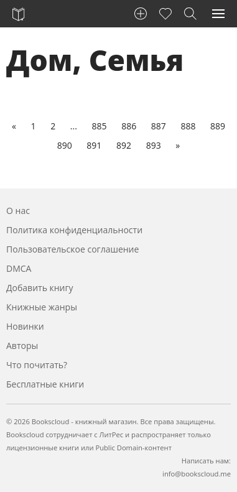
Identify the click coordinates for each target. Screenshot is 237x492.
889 (217, 126)
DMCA (18, 268)
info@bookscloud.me (196, 473)
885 (98, 126)
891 (93, 145)
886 (128, 126)
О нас (18, 210)
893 (153, 145)
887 (158, 126)
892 (123, 145)
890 (64, 145)
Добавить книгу (39, 288)
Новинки (25, 326)
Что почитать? (36, 365)
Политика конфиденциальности (74, 230)
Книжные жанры (41, 307)
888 (187, 126)
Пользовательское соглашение (72, 249)
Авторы (22, 345)
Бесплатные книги (45, 384)
